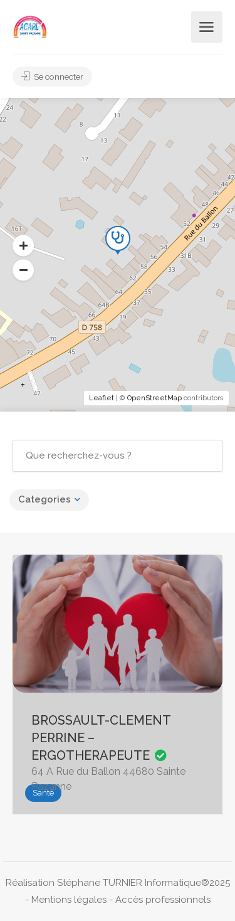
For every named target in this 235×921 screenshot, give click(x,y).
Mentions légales (69, 899)
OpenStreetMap (154, 398)
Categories (44, 499)
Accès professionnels (163, 899)
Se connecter (52, 77)
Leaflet (101, 398)
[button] (23, 270)
